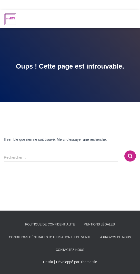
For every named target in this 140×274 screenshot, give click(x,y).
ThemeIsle (88, 262)
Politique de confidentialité (50, 224)
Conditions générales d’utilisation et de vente (50, 237)
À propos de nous (115, 237)
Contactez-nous (70, 250)
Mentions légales (99, 224)
